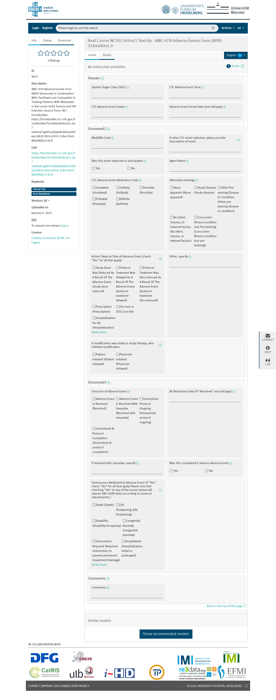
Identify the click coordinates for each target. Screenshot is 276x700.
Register (47, 28)
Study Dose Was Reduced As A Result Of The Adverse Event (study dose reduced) (103, 279)
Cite (267, 362)
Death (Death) (105, 505)
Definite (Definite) (123, 202)
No (133, 168)
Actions (227, 28)
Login (35, 28)
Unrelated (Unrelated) (100, 190)
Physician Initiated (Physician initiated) (124, 361)
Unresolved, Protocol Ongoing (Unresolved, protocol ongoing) (149, 411)
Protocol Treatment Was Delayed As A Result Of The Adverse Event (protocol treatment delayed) (125, 284)
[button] (236, 55)
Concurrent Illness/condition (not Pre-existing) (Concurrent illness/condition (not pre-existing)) (205, 231)
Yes (97, 168)
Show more (99, 332)
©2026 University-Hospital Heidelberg (214, 686)
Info (34, 40)
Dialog (47, 40)
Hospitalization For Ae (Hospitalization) (104, 323)
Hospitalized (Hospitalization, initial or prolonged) (132, 548)
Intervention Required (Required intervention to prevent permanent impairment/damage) (106, 551)
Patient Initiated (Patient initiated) (103, 359)
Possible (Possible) (147, 190)
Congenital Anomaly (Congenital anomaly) (131, 528)
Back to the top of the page (226, 606)
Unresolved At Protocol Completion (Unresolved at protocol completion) (103, 440)
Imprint (47, 686)
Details (107, 55)
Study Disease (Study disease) (205, 190)
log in (64, 225)
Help (267, 349)
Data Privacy (80, 686)
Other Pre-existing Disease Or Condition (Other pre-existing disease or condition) (228, 199)
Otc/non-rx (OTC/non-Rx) (125, 309)
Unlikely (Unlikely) (123, 190)
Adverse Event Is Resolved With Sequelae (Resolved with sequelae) (127, 408)
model (92, 55)
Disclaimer (62, 686)
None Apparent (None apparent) (180, 192)
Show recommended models (166, 634)
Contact (34, 686)
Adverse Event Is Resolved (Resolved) (103, 404)
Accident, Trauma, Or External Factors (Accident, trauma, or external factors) (180, 229)
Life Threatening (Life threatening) (127, 510)
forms (235, 66)
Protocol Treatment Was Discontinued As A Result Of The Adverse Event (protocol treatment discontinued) (150, 284)
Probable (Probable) (100, 202)
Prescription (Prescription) (102, 309)
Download (64, 40)
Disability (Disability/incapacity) (106, 523)
